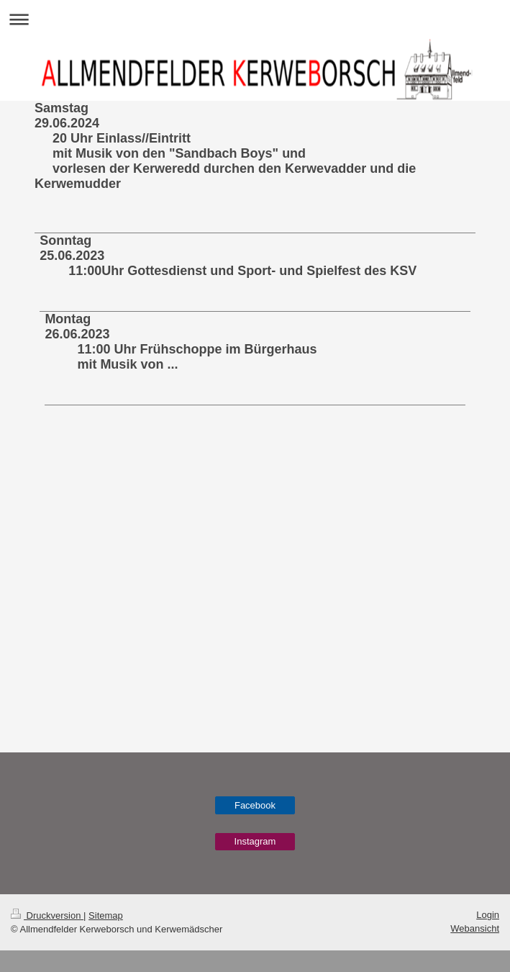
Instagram (255, 841)
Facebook (255, 805)
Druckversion (47, 915)
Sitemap (105, 915)
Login (487, 914)
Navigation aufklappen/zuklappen (255, 19)
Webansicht (474, 928)
